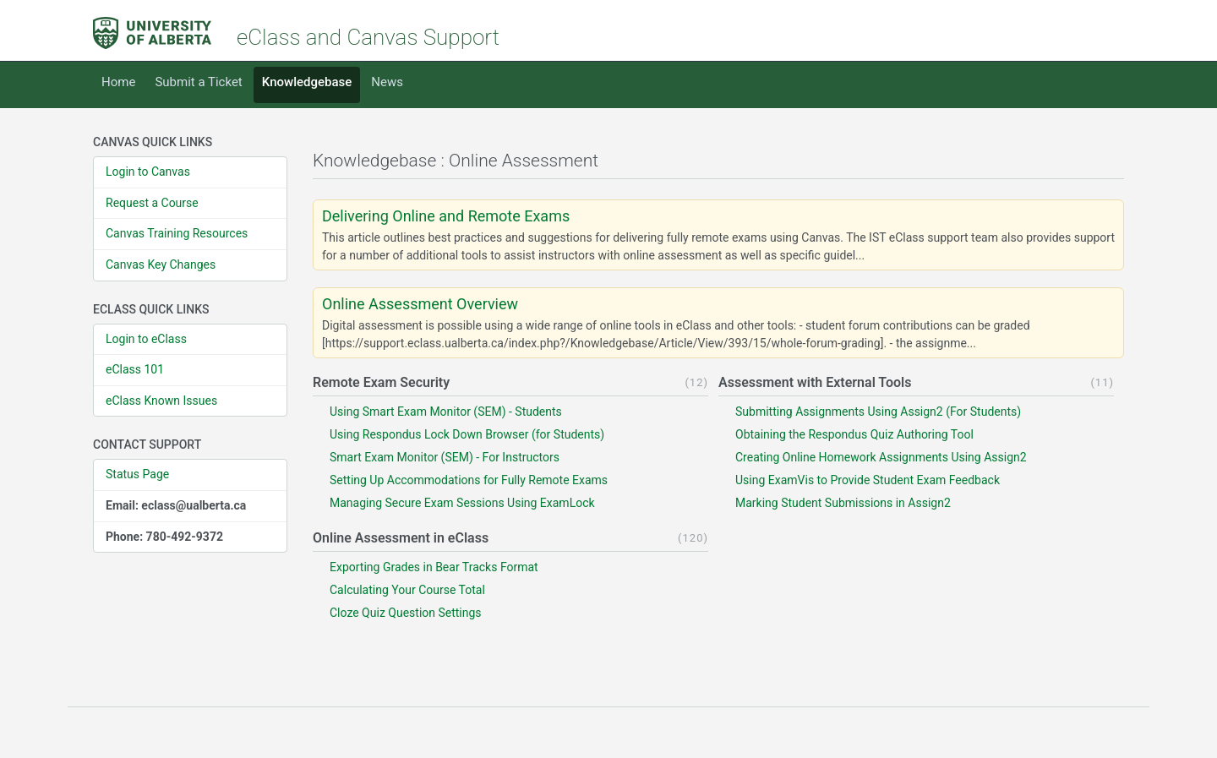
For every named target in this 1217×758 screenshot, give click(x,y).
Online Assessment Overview (420, 304)
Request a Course (152, 203)
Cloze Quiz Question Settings (406, 612)
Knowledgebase (307, 82)
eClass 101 (135, 369)
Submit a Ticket (198, 82)
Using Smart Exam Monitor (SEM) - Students (446, 411)
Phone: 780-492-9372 (164, 536)
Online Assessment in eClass (400, 538)
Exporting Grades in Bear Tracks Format (434, 567)
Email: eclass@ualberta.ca (176, 505)
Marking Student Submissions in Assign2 (843, 503)
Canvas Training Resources (177, 233)
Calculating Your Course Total (407, 590)
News (387, 82)
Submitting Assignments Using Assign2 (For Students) (878, 411)
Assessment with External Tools (814, 382)
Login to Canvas (148, 171)
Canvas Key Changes (161, 264)
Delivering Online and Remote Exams (446, 216)
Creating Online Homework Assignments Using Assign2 (881, 457)
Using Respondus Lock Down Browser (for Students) (467, 434)
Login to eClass (146, 339)
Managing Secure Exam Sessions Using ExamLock (462, 503)
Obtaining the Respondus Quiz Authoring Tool (854, 434)
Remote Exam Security (381, 382)
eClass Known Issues (161, 400)
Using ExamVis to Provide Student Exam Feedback (867, 480)
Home (118, 82)
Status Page (137, 474)
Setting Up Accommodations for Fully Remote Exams (469, 480)
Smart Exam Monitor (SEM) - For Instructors (444, 457)
